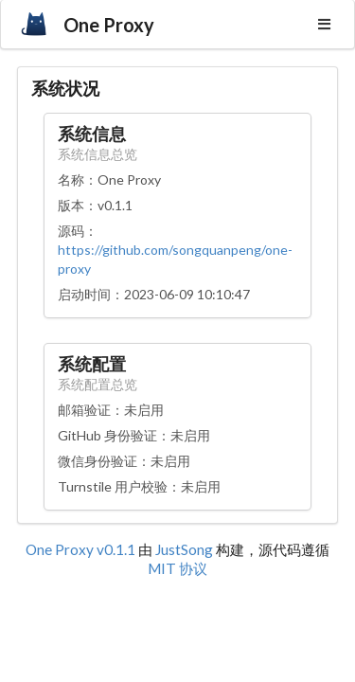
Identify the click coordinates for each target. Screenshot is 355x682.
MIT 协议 (177, 568)
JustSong (184, 549)
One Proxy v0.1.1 (82, 549)
